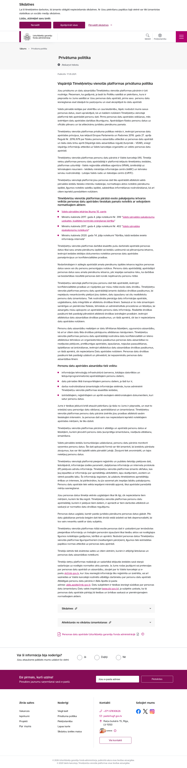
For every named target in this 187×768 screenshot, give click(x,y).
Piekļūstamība (30, 68)
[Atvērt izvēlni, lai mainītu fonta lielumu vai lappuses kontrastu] (160, 37)
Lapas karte (29, 74)
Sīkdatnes (69, 608)
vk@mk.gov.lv (71, 573)
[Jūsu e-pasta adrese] (117, 679)
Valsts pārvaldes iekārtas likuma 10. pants (84, 211)
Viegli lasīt (28, 57)
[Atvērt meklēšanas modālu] (147, 37)
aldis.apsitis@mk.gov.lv (78, 584)
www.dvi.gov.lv (110, 588)
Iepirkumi (24, 716)
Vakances (24, 711)
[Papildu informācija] (142, 634)
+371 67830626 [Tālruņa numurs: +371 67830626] (112, 711)
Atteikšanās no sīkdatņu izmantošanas (86, 622)
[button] (75, 608)
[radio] (81, 657)
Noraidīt (35, 25)
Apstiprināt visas (69, 25)
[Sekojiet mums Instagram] (152, 711)
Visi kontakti (115, 740)
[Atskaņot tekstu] (70, 65)
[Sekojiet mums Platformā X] (145, 711)
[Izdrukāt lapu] (163, 56)
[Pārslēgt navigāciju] (181, 36)
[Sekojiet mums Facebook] (138, 711)
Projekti (23, 721)
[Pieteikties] (157, 679)
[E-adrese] (105, 730)
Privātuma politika (32, 63)
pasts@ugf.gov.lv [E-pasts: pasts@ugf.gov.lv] (112, 715)
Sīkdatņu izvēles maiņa (70, 731)
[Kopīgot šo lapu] (163, 64)
